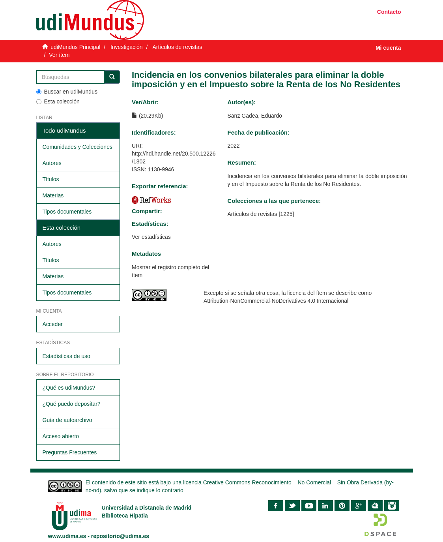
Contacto (389, 12)
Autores (52, 163)
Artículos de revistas (177, 47)
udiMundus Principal (75, 47)
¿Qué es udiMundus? (69, 387)
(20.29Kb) (147, 116)
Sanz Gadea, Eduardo (255, 116)
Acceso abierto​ (61, 436)
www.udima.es (67, 536)
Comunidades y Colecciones (77, 147)
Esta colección (58, 101)
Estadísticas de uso (66, 356)
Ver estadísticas (151, 237)
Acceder (53, 324)
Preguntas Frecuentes (70, 452)
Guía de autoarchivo (67, 420)
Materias (53, 195)
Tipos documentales (67, 211)
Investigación (126, 47)
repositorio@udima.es (120, 536)
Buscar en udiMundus (66, 91)
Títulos (51, 179)
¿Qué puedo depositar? (72, 404)
